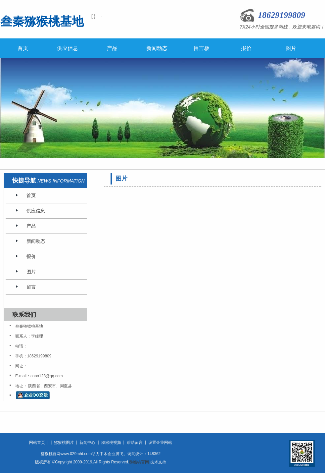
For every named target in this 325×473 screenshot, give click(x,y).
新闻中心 (87, 442)
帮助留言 (135, 442)
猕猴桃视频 (111, 442)
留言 (31, 286)
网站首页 (37, 442)
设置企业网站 (160, 442)
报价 (246, 48)
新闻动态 (156, 48)
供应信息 (67, 48)
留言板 (201, 48)
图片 (291, 48)
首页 (23, 48)
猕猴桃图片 (64, 442)
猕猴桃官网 (139, 462)
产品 (112, 48)
